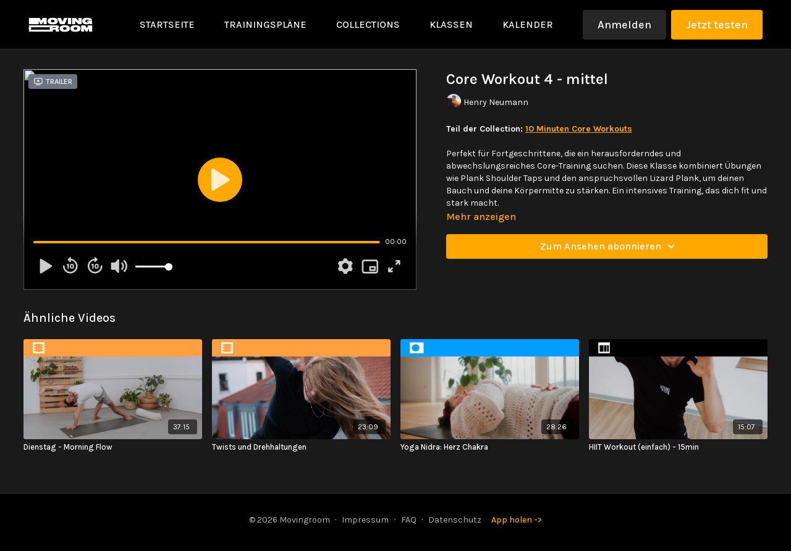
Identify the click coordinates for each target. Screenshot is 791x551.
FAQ (409, 520)
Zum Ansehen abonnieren (609, 246)
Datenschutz (454, 520)
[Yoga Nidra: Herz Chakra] (489, 447)
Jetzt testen (717, 25)
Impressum (365, 520)
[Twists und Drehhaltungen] (301, 447)
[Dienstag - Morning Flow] (112, 447)
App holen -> (516, 520)
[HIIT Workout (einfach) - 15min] (678, 447)
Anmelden (624, 25)
